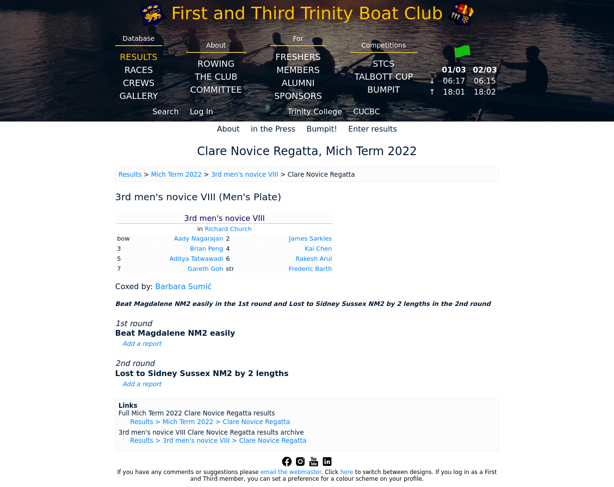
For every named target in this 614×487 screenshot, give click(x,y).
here (346, 472)
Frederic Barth (310, 268)
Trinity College (315, 111)
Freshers (298, 57)
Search (166, 111)
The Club (216, 77)
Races (138, 70)
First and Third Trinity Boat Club (307, 13)
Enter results (372, 129)
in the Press (273, 129)
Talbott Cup (383, 77)
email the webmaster (290, 472)
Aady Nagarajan (198, 238)
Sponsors (298, 96)
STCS (383, 64)
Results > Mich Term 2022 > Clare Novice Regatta (210, 422)
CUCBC (366, 111)
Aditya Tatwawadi (196, 258)
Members (297, 70)
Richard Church (228, 228)
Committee (216, 90)
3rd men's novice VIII (244, 174)
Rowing (216, 64)
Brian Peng (206, 248)
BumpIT (383, 90)
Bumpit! (322, 129)
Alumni (298, 83)
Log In (201, 111)
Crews (138, 83)
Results (138, 57)
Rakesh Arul (313, 258)
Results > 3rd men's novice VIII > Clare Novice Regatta (218, 440)
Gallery (138, 96)
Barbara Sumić (183, 286)
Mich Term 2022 (176, 174)
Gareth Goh (205, 268)
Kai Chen (318, 248)
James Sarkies (310, 238)
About (228, 129)
